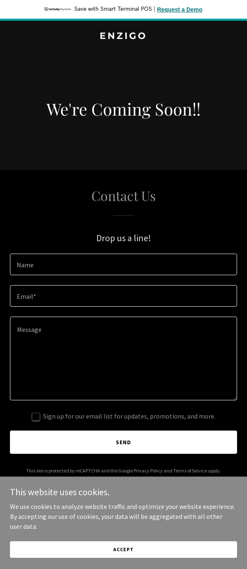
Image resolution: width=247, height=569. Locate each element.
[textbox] (123, 264)
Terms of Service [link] (190, 470)
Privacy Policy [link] (148, 470)
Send (123, 442)
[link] (123, 36)
